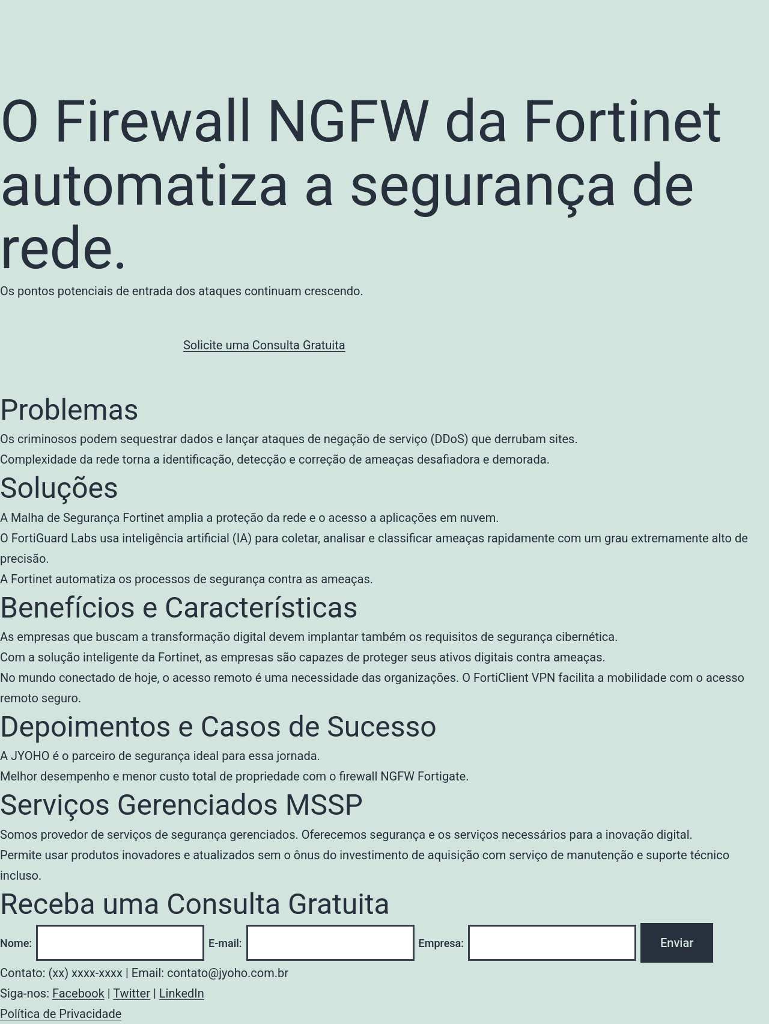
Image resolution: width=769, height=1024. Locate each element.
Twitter (131, 993)
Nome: (16, 943)
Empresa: (441, 943)
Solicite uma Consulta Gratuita (264, 345)
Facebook (78, 993)
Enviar (676, 943)
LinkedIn (181, 993)
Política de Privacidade (60, 1014)
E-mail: (225, 943)
